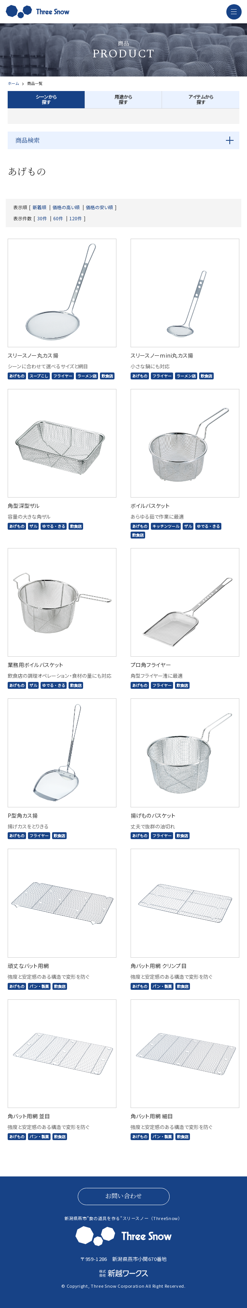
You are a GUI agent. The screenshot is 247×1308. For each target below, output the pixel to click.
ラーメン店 (87, 376)
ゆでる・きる (53, 526)
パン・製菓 (39, 986)
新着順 (39, 207)
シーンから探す (46, 99)
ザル (33, 526)
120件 (75, 218)
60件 (58, 218)
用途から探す (123, 99)
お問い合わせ (123, 1195)
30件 (42, 218)
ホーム (13, 83)
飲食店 (107, 376)
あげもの (17, 376)
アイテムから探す (200, 99)
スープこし (38, 376)
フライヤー (62, 376)
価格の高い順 (66, 207)
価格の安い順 (99, 207)
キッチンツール (165, 526)
